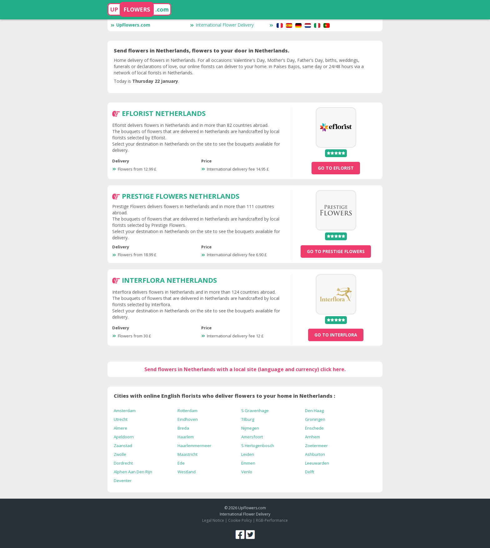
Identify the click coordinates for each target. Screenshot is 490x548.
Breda (183, 428)
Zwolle (120, 454)
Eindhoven (188, 419)
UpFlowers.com (130, 25)
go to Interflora (335, 335)
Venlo (246, 472)
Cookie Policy (240, 520)
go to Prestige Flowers (336, 251)
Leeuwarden (317, 463)
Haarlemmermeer (194, 445)
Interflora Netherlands (169, 280)
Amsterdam (125, 410)
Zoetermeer (316, 445)
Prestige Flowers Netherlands (180, 196)
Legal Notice (213, 520)
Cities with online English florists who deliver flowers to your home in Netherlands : (224, 395)
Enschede (314, 428)
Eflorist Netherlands (164, 113)
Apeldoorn (124, 437)
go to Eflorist (336, 168)
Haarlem (186, 437)
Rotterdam (188, 410)
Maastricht (188, 454)
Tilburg (247, 419)
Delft (309, 472)
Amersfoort (252, 437)
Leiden (247, 454)
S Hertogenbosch (257, 445)
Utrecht (121, 419)
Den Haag (314, 410)
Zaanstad (123, 445)
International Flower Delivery (222, 25)
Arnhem (312, 437)
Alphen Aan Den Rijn (133, 472)
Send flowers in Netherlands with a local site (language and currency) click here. (245, 369)
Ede (181, 463)
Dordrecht (123, 463)
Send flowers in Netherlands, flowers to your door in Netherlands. (201, 50)
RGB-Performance (272, 520)
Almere (120, 428)
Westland (187, 472)
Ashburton (315, 454)
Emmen (248, 463)
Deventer (123, 480)
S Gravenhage (255, 410)
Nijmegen (250, 428)
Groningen (315, 419)
